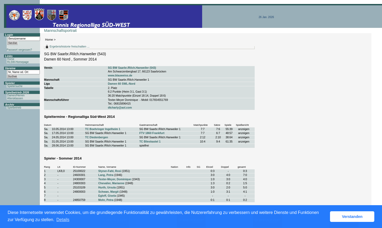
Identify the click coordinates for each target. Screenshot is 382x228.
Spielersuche (15, 86)
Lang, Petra (106, 175)
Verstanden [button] (352, 216)
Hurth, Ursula (107, 187)
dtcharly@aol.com (120, 107)
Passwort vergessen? (19, 49)
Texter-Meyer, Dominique (114, 179)
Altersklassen (15, 98)
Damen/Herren (16, 95)
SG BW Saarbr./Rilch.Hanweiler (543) (132, 67)
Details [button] (63, 219)
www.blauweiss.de (120, 75)
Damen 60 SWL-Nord (121, 83)
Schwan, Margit (108, 191)
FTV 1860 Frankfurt (151, 133)
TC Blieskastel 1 (149, 141)
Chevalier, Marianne (111, 183)
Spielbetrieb (14, 107)
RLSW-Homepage (18, 62)
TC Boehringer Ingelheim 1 (102, 129)
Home (49, 39)
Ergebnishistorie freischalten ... (69, 46)
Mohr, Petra (106, 200)
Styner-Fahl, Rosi (109, 171)
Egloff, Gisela (107, 195)
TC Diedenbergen (96, 137)
